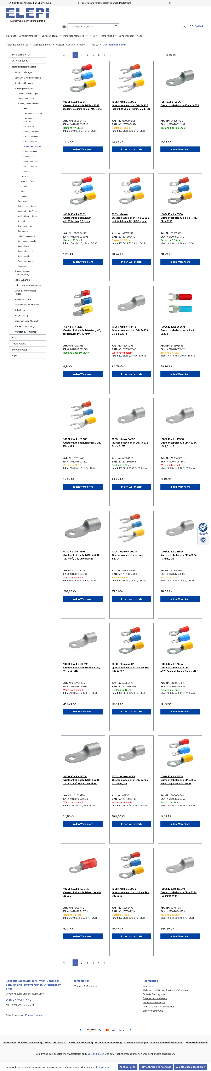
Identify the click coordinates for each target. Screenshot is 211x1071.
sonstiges (25, 196)
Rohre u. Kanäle (22, 280)
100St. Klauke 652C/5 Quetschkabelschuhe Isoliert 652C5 (177, 330)
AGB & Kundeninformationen (159, 1006)
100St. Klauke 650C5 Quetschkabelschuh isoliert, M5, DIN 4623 (82, 443)
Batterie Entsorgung (154, 994)
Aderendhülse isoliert (32, 114)
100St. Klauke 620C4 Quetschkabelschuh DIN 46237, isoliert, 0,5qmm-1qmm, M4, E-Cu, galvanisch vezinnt (131, 105)
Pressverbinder (30, 141)
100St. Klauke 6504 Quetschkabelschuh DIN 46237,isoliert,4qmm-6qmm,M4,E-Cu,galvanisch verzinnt (179, 668)
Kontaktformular (34, 1015)
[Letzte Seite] (111, 55)
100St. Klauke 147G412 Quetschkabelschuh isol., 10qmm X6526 (82, 892)
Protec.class (26, 176)
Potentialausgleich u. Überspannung (24, 273)
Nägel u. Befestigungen (28, 94)
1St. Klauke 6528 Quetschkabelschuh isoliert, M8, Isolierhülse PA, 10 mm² (82, 330)
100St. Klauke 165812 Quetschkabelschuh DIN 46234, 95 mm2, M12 (81, 668)
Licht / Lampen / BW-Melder (28, 285)
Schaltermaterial (21, 54)
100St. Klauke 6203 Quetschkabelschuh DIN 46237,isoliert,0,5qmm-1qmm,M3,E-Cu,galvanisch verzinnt (78, 218)
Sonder (26, 171)
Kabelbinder (23, 201)
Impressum (149, 986)
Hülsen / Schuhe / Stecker (29, 104)
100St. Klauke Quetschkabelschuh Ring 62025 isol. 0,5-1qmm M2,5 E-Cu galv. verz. (130, 218)
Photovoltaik (19, 343)
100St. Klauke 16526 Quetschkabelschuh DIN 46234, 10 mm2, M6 (178, 555)
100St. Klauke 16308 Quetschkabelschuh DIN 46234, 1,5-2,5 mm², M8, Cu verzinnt (81, 780)
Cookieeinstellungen (154, 1002)
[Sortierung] (183, 55)
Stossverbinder (30, 166)
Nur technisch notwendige (156, 1066)
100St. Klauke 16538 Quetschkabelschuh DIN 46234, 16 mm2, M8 (130, 443)
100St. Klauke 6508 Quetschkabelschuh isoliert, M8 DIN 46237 (178, 218)
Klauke (24, 109)
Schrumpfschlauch (26, 251)
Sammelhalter (23, 246)
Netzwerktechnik (23, 299)
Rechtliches (150, 980)
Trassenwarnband (25, 261)
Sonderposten (20, 349)
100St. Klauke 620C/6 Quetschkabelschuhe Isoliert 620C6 (128, 555)
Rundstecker (28, 156)
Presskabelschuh (30, 136)
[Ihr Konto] (184, 26)
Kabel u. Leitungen (24, 72)
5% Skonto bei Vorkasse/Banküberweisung (28, 3)
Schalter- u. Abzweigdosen (28, 77)
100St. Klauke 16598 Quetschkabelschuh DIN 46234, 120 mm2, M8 (130, 780)
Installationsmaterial (24, 66)
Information (82, 980)
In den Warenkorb (83, 149)
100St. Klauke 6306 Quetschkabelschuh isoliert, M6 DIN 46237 (130, 668)
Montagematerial (24, 88)
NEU (14, 355)
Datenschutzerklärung (155, 998)
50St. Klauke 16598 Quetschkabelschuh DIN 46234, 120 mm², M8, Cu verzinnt (81, 555)
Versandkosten (96, 1053)
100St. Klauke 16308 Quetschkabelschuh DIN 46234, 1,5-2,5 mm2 (178, 443)
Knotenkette (23, 231)
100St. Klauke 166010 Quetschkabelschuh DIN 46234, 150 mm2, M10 (178, 892)
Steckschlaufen (24, 256)
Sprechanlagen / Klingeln (27, 321)
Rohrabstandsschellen (27, 241)
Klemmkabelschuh (31, 131)
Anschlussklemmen (24, 83)
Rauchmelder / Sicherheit (27, 304)
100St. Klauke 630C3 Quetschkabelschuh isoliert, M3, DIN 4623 (130, 892)
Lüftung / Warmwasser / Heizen (26, 292)
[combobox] (90, 26)
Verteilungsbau (20, 60)
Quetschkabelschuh (32, 146)
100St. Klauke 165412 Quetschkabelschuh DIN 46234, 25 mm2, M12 (130, 330)
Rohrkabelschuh (30, 151)
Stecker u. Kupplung (24, 326)
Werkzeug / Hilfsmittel (25, 332)
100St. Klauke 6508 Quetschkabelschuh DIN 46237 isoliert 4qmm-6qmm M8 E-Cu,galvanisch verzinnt (178, 780)
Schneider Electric (28, 181)
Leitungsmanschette (26, 236)
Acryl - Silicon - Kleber (27, 216)
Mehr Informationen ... (101, 1067)
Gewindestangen (25, 226)
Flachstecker (29, 126)
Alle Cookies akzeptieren (190, 1066)
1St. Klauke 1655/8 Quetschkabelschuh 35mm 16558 (179, 103)
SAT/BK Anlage (22, 315)
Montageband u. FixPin (27, 211)
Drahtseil (21, 221)
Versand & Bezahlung (86, 986)
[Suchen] (64, 26)
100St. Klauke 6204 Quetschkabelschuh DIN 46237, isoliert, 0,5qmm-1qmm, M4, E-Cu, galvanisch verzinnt (82, 105)
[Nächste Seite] (105, 55)
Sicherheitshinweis (153, 1010)
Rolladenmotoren (23, 310)
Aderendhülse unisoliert (29, 120)
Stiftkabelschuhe (30, 161)
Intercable (25, 186)
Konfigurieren (128, 1066)
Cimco (23, 191)
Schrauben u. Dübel (26, 99)
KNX (14, 337)
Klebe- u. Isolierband (27, 206)
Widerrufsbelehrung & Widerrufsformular (166, 990)
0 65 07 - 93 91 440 (18, 999)
